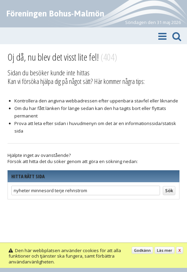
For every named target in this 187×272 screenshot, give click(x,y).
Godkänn (142, 250)
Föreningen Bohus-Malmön (55, 13)
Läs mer (164, 250)
